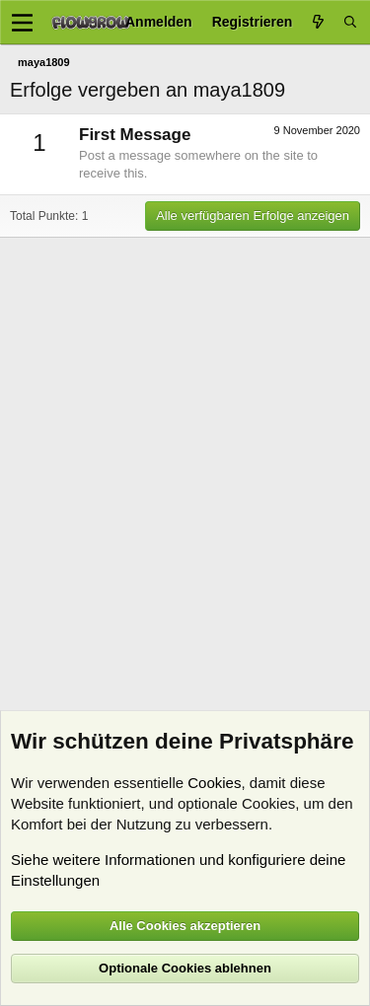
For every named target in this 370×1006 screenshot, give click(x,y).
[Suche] (350, 22)
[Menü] (22, 22)
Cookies (214, 782)
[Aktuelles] (317, 22)
